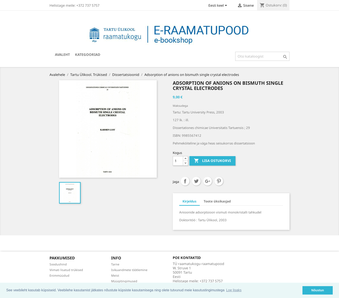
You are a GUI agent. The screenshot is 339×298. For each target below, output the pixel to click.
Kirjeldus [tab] (189, 201)
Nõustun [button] (317, 290)
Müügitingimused (124, 281)
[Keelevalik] (218, 5)
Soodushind (58, 264)
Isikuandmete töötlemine (129, 270)
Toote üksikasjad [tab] (217, 201)
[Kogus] (178, 161)
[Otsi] (262, 56)
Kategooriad (87, 54)
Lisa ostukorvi (212, 161)
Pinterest (218, 181)
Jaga (185, 181)
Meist (115, 275)
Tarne (115, 264)
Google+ (207, 181)
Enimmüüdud (59, 275)
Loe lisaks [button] (233, 290)
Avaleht (62, 54)
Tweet (196, 181)
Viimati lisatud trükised (66, 270)
